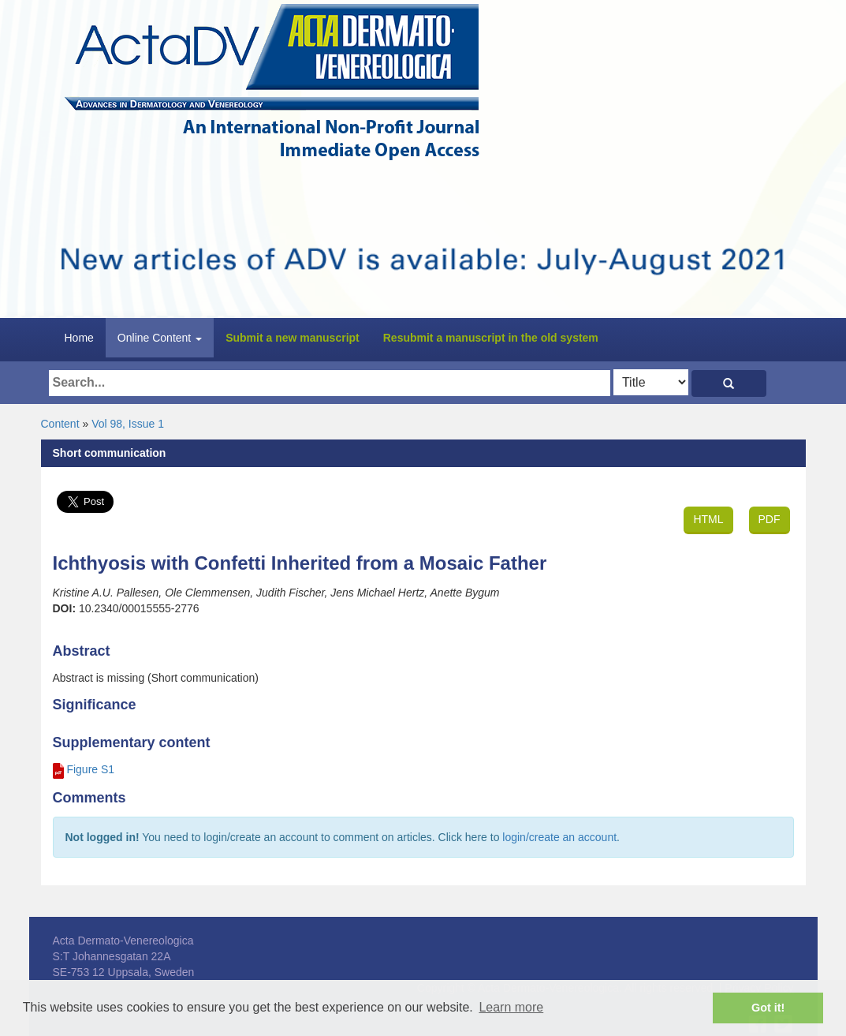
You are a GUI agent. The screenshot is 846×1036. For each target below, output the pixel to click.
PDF (769, 519)
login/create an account (559, 837)
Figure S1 (90, 769)
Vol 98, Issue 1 (127, 423)
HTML (708, 519)
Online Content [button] (159, 337)
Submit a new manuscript (292, 337)
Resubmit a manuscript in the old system (490, 337)
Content (60, 423)
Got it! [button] (768, 1007)
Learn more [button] (511, 1007)
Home (79, 337)
